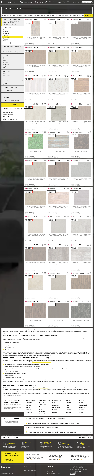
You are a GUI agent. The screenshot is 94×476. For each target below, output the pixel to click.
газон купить (6, 116)
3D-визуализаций (79, 458)
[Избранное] (73, 2)
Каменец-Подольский (42, 403)
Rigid (5, 66)
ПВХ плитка (37, 15)
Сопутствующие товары (62, 15)
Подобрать (13, 104)
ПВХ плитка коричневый (82, 437)
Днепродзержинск (44, 407)
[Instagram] (80, 467)
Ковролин (19, 15)
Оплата (49, 469)
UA (67, 2)
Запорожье (29, 412)
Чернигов (82, 407)
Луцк (53, 402)
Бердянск (29, 402)
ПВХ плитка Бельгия (10, 437)
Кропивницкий (56, 400)
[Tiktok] (83, 467)
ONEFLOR (6, 64)
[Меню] (2, 2)
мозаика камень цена (8, 114)
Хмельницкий (83, 405)
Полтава (68, 402)
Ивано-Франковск (44, 400)
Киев (40, 409)
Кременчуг (42, 411)
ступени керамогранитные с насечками (13, 110)
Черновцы (82, 410)
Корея (15, 22)
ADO (4, 57)
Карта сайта (4, 471)
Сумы (67, 407)
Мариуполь (55, 405)
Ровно (67, 405)
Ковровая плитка (51, 15)
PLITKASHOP (7, 467)
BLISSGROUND (7, 59)
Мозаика (9, 15)
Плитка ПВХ (6, 330)
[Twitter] (74, 467)
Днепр (28, 407)
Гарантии (63, 469)
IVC (4, 60)
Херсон (81, 402)
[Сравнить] (75, 2)
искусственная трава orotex (10, 118)
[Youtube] (77, 467)
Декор (14, 15)
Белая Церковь (30, 400)
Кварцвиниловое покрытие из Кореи (41, 361)
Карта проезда (29, 472)
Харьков (81, 400)
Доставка (56, 469)
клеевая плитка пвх (8, 112)
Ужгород (68, 412)
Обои (83, 15)
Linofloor (5, 62)
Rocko (5, 67)
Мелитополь (56, 407)
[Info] (31, 2)
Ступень (6, 40)
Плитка (4, 15)
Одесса (68, 400)
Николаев (55, 410)
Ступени (43, 15)
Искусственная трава (75, 15)
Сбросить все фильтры (9, 24)
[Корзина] (78, 2)
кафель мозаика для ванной (10, 119)
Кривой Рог (42, 414)
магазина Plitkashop (43, 387)
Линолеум (30, 15)
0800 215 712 (49, 1)
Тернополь (69, 410)
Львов (81, 412)
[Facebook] (71, 467)
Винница (28, 405)
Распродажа (88, 15)
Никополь (55, 412)
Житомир (28, 410)
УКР (10, 473)
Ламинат (25, 15)
